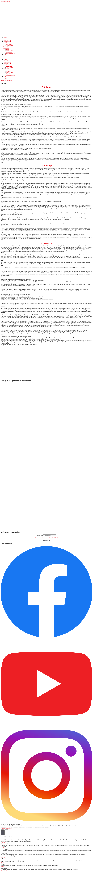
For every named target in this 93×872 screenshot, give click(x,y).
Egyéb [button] (2, 862)
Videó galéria (9, 45)
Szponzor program (10, 53)
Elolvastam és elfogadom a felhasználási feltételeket (47, 538)
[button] (46, 57)
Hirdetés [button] (3, 857)
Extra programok (7, 63)
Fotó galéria (9, 66)
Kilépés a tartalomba (5, 1)
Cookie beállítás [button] (4, 828)
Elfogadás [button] (10, 828)
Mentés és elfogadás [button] (5, 870)
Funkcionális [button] (4, 842)
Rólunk (5, 59)
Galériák (5, 42)
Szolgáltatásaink (7, 62)
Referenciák (6, 48)
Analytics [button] (3, 852)
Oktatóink (5, 60)
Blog (4, 54)
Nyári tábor (9, 73)
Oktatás (8, 71)
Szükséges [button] (3, 866)
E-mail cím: (46, 535)
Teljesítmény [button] (4, 847)
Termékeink (6, 68)
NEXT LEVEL (9, 72)
